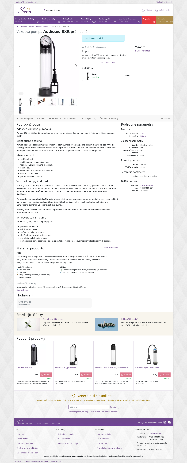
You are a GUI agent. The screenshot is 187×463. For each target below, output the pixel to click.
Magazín (165, 21)
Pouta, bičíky (88, 21)
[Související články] (87, 118)
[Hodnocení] (69, 118)
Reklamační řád (63, 438)
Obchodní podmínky (65, 434)
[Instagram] (165, 422)
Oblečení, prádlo (108, 21)
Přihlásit (159, 2)
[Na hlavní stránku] (18, 26)
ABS (142, 133)
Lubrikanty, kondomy (130, 21)
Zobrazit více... (23, 290)
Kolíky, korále (71, 21)
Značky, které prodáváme (27, 448)
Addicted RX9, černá (25, 367)
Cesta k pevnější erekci (53, 319)
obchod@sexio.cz (156, 433)
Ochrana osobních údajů (67, 443)
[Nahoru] (166, 118)
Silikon (143, 136)
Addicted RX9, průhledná (59, 26)
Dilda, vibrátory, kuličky (27, 21)
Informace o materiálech (27, 453)
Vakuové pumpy (42, 26)
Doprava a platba (104, 434)
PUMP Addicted (142, 50)
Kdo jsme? (19, 2)
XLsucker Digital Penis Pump (147, 367)
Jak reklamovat (103, 438)
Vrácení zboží (102, 443)
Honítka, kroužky (51, 21)
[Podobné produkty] (109, 118)
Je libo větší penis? (129, 319)
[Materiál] (40, 118)
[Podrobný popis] (24, 118)
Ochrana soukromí (25, 443)
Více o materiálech (111, 247)
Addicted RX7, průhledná (65, 367)
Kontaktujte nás (30, 2)
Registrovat (168, 2)
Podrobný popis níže (107, 62)
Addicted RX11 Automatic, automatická (111, 367)
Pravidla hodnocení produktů (109, 448)
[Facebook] (170, 422)
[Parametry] (54, 118)
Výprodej (149, 21)
